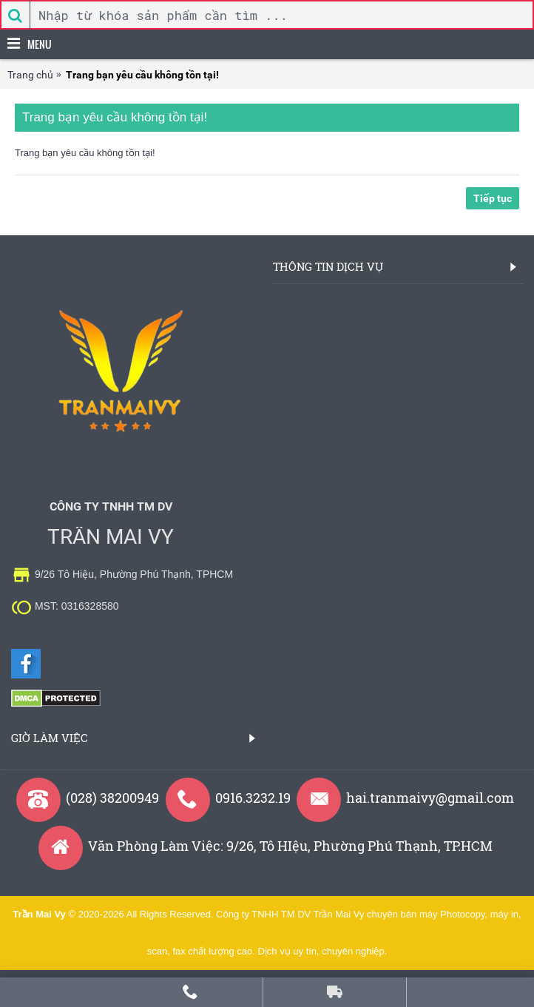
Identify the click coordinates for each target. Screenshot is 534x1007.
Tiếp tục (492, 198)
